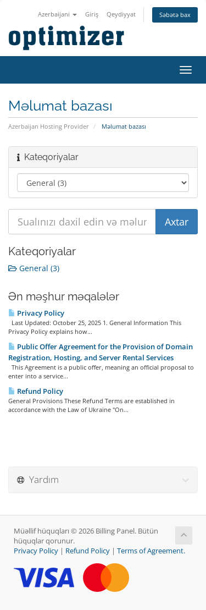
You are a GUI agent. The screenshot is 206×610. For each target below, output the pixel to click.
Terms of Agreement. (151, 551)
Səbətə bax (175, 14)
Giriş (91, 14)
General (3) (33, 268)
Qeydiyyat (121, 14)
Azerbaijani (57, 14)
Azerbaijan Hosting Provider (48, 126)
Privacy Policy (36, 313)
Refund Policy (35, 391)
